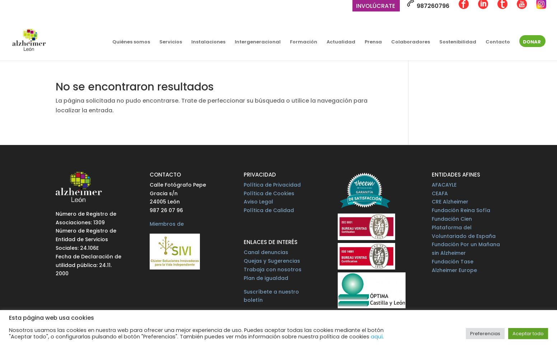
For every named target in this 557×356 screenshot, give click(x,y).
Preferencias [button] (485, 333)
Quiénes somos (131, 42)
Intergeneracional (258, 42)
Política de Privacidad (272, 184)
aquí (377, 336)
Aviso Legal (258, 201)
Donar (532, 42)
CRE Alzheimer (450, 201)
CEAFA (440, 193)
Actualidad (341, 42)
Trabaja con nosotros (272, 269)
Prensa (373, 42)
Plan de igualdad (266, 278)
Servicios (170, 42)
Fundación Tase (452, 261)
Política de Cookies (269, 193)
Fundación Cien (452, 218)
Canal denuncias (266, 252)
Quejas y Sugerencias (272, 260)
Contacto (498, 42)
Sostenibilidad (457, 42)
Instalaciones (208, 42)
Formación (303, 42)
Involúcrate (375, 6)
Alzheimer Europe (454, 270)
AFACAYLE (444, 184)
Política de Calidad (269, 210)
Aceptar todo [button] (528, 333)
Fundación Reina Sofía (461, 210)
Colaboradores (410, 42)
